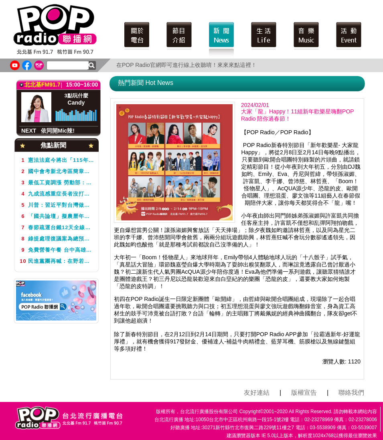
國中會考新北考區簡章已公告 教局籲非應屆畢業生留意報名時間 (56, 171)
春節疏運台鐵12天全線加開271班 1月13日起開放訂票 (56, 227)
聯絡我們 (351, 392)
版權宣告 (304, 392)
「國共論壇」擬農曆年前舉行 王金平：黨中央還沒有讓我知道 (56, 216)
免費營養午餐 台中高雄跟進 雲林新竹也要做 (56, 250)
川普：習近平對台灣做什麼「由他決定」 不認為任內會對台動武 (56, 205)
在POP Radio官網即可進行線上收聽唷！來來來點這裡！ (186, 65)
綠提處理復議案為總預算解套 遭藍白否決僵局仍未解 (56, 239)
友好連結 (257, 392)
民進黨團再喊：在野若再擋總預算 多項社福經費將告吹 (56, 261)
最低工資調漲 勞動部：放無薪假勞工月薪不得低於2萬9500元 (56, 183)
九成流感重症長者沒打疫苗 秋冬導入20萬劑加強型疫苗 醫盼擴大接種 (56, 194)
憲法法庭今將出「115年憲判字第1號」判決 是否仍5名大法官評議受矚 (56, 160)
